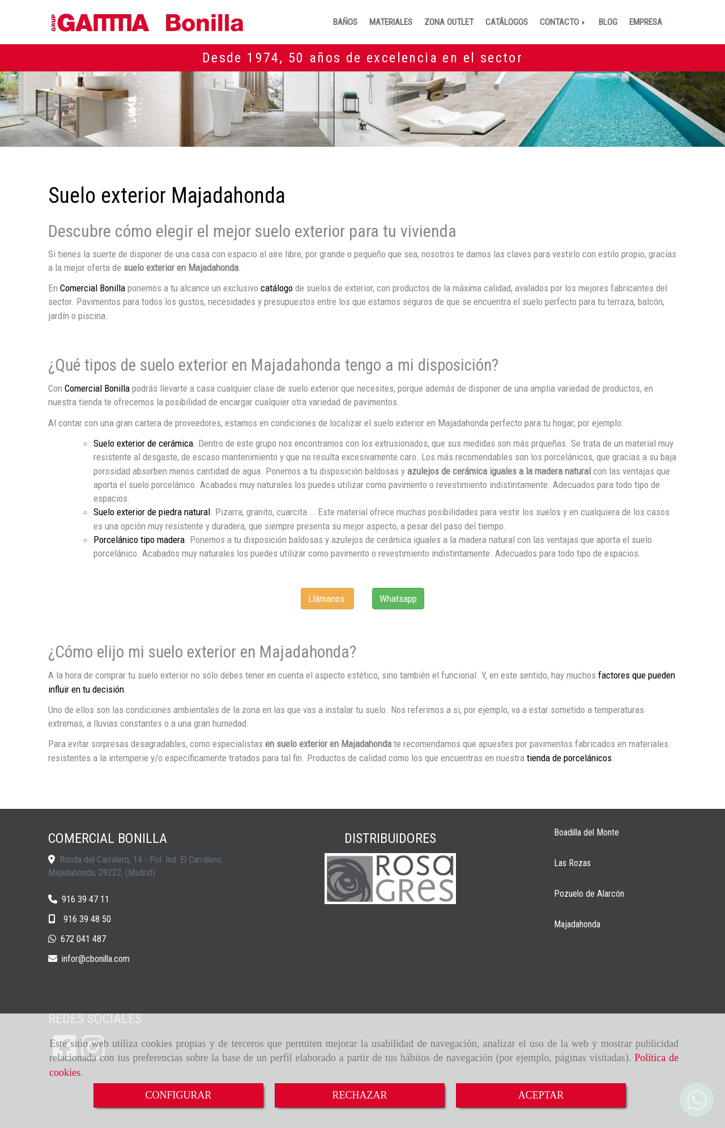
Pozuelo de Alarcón (589, 893)
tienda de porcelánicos (569, 758)
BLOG (608, 22)
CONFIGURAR (178, 1095)
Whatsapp (398, 598)
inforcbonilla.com (96, 958)
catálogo (277, 288)
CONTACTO (563, 22)
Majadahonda (577, 924)
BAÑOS (345, 22)
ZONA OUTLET (449, 22)
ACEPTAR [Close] (541, 1095)
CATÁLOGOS (506, 22)
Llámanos (326, 598)
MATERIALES (390, 22)
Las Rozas (572, 863)
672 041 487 (83, 939)
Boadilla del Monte (586, 832)
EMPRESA (645, 22)
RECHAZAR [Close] (359, 1095)
